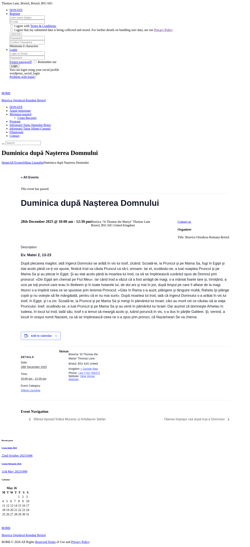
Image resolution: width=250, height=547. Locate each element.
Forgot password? (21, 62)
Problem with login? (23, 77)
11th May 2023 (11, 471)
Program (15, 121)
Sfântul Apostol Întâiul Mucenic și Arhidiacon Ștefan (69, 419)
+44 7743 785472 (89, 373)
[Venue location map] (128, 374)
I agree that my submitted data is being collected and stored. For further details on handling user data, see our (93, 30)
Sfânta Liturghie (33, 162)
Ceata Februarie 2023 (11, 463)
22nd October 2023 (14, 455)
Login (13, 49)
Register (15, 13)
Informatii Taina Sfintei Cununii (30, 128)
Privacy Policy (163, 30)
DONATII (16, 10)
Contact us (184, 221)
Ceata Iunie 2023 (9, 448)
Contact (14, 135)
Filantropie (16, 132)
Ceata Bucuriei (27, 118)
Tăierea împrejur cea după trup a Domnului (195, 419)
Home (5, 162)
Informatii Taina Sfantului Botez (30, 125)
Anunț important (20, 110)
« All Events (30, 177)
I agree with (21, 26)
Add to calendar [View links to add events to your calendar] (41, 335)
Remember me (47, 62)
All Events (16, 162)
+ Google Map (89, 368)
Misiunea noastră (20, 114)
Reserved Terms (45, 542)
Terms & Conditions (43, 26)
